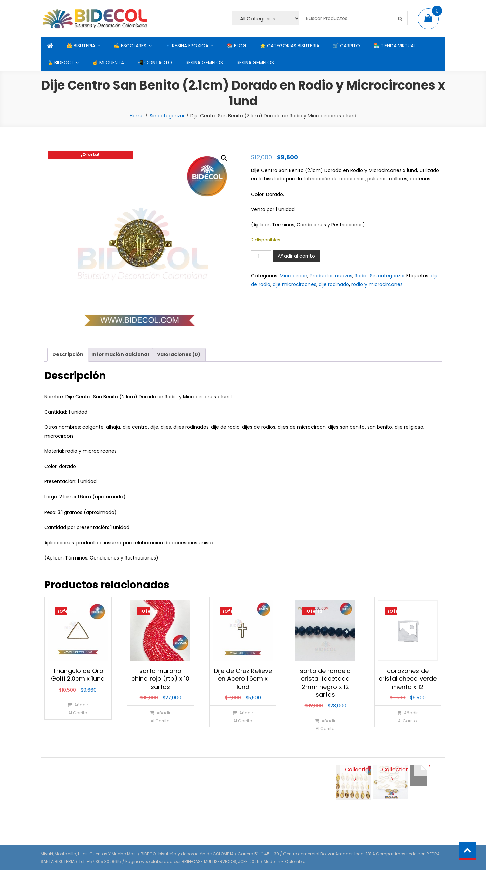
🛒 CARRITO (346, 45)
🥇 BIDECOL (60, 62)
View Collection (354, 769)
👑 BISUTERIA (80, 45)
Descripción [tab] (67, 354)
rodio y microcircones (377, 284)
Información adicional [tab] (120, 354)
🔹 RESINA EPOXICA (186, 45)
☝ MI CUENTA (108, 62)
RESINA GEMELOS (204, 62)
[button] (224, 158)
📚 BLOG (236, 45)
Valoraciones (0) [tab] (178, 354)
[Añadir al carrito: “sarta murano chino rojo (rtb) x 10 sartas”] (160, 716)
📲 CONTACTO (154, 62)
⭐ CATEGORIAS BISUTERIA (289, 45)
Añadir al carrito (296, 256)
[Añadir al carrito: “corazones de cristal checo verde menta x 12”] (407, 716)
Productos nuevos (331, 275)
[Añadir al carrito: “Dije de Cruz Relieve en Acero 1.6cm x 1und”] (242, 716)
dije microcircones (294, 284)
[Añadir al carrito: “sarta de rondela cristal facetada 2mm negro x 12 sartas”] (325, 724)
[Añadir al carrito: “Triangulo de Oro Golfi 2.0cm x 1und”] (77, 708)
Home (137, 115)
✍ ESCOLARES (130, 45)
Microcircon (293, 275)
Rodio (361, 275)
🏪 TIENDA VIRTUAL (395, 45)
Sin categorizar (167, 115)
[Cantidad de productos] (261, 256)
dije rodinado (334, 284)
